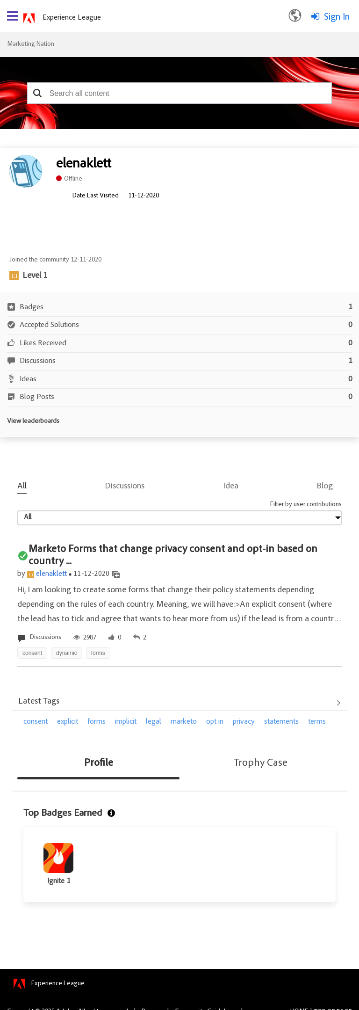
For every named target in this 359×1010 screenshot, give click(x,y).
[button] (37, 93)
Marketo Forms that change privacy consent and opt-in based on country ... (173, 556)
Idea (230, 486)
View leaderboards (33, 421)
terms (317, 722)
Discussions (124, 486)
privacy (244, 722)
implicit (125, 722)
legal (153, 722)
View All (179, 702)
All (22, 486)
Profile (98, 763)
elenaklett (51, 574)
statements (281, 722)
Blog (325, 486)
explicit (67, 722)
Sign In (337, 17)
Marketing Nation (30, 44)
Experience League (72, 18)
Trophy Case (260, 763)
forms (96, 722)
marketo (184, 722)
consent (35, 722)
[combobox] (179, 93)
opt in (214, 722)
